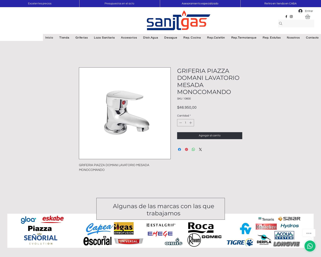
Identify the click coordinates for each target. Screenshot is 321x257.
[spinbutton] (185, 122)
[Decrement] (180, 122)
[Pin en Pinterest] (186, 149)
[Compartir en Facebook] (179, 149)
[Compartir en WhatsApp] (193, 149)
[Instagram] (291, 16)
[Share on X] (200, 149)
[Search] (296, 23)
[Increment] (190, 122)
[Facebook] (286, 16)
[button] (310, 16)
